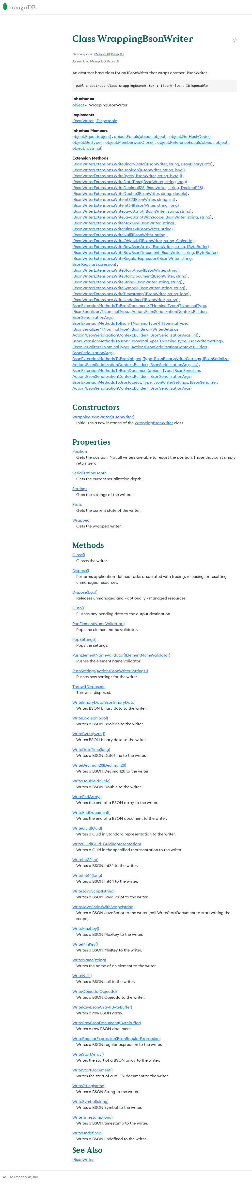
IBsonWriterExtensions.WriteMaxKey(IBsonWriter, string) (123, 222)
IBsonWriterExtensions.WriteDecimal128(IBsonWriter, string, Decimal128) (137, 187)
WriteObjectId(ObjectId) (94, 991)
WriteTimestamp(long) (92, 1117)
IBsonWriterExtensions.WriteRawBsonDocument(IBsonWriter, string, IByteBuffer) (145, 252)
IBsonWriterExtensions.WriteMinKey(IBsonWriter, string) (122, 228)
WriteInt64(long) (87, 875)
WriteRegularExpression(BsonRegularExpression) (116, 1038)
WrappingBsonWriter (154, 422)
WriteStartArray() (88, 1054)
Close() (78, 554)
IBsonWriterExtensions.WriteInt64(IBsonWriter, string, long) (125, 205)
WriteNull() (82, 975)
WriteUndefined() (87, 1132)
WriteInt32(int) (85, 859)
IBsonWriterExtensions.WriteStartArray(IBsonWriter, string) (125, 270)
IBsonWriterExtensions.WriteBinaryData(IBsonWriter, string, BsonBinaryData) (142, 163)
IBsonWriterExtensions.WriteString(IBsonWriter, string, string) (127, 281)
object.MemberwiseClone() (129, 142)
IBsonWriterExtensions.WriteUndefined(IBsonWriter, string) (125, 299)
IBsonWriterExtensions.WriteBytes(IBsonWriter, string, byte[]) (127, 175)
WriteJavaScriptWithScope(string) (103, 906)
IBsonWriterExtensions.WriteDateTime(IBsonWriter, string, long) (129, 181)
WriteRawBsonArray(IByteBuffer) (102, 1007)
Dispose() (80, 570)
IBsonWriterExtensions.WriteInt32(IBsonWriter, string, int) (123, 199)
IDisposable (106, 120)
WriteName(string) (89, 959)
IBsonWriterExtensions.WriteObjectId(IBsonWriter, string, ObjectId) (132, 240)
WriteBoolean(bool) (90, 718)
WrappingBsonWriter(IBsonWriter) (103, 416)
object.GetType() (87, 142)
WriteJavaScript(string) (93, 891)
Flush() (78, 607)
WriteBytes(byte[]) (88, 733)
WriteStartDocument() (92, 1070)
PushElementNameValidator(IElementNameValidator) (121, 655)
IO (122, 54)
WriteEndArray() (86, 796)
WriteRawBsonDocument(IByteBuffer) (106, 1022)
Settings (79, 488)
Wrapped (81, 520)
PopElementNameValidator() (98, 623)
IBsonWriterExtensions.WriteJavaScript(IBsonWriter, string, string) (131, 211)
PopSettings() (84, 639)
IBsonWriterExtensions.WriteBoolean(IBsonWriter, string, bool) (128, 169)
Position (79, 451)
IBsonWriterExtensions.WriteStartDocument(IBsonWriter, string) (129, 276)
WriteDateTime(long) (91, 749)
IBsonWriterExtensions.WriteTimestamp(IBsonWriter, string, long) (130, 293)
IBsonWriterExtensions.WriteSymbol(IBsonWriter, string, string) (128, 287)
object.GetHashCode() (189, 136)
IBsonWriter (83, 120)
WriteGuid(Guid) (87, 828)
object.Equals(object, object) (140, 136)
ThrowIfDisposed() (88, 686)
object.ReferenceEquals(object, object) (192, 142)
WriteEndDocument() (91, 812)
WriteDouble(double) (91, 780)
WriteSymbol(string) (90, 1101)
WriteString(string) (88, 1085)
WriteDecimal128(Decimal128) (99, 765)
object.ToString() (87, 148)
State (77, 504)
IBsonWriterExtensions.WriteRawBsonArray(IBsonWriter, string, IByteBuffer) (140, 246)
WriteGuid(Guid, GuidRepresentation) (106, 843)
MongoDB (102, 54)
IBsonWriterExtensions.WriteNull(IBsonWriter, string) (119, 234)
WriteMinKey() (85, 944)
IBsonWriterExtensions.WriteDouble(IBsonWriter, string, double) (129, 193)
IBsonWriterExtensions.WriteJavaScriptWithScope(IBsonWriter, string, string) (141, 217)
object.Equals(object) (91, 136)
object (78, 104)
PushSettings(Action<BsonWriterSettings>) (110, 670)
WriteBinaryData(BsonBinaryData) (103, 702)
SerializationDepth (89, 472)
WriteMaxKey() (85, 928)
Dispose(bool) (84, 592)
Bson (115, 54)
